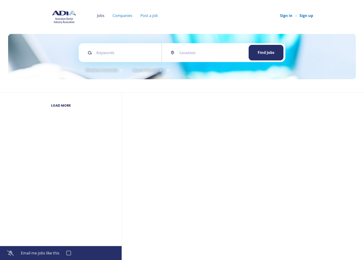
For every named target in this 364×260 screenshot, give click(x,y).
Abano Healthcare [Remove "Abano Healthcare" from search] (149, 70)
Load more (61, 105)
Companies (122, 15)
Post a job (149, 15)
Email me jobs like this (40, 253)
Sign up (306, 15)
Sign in (286, 15)
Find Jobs (266, 52)
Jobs (100, 15)
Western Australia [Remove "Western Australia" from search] (102, 70)
